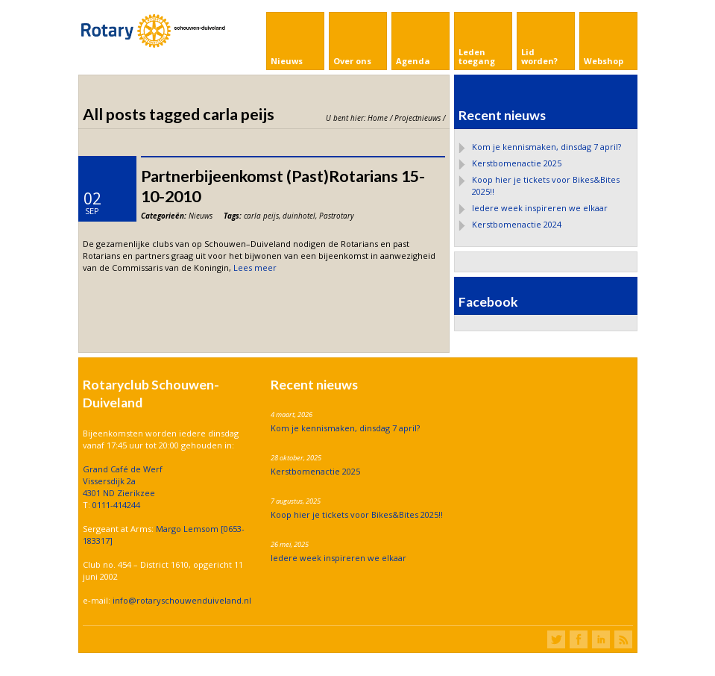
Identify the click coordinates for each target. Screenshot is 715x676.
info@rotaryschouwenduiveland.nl (182, 600)
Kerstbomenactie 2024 (516, 224)
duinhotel (299, 215)
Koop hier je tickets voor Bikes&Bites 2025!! (357, 514)
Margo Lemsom (188, 528)
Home (378, 118)
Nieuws (200, 215)
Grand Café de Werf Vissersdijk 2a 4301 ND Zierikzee (123, 480)
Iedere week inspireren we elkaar (540, 207)
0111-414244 (116, 504)
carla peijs (261, 215)
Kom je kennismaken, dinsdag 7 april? (546, 146)
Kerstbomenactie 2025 (516, 163)
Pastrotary (336, 215)
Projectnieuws (417, 118)
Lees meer (255, 267)
